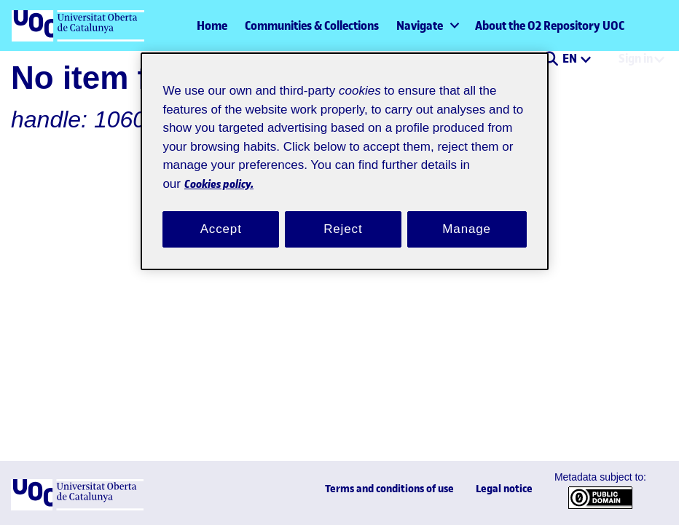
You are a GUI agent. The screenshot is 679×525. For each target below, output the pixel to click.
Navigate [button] (419, 25)
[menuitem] (426, 25)
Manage (467, 212)
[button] (550, 59)
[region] (344, 152)
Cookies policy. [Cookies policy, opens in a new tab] (299, 165)
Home (212, 25)
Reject (343, 212)
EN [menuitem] (570, 58)
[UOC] (77, 507)
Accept (220, 212)
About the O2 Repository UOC (549, 25)
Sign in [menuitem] (636, 58)
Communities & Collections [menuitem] (312, 25)
